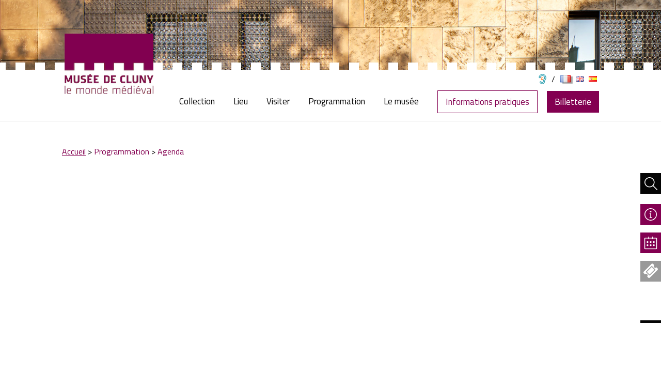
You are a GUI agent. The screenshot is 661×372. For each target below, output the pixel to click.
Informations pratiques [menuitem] (487, 102)
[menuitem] (201, 101)
